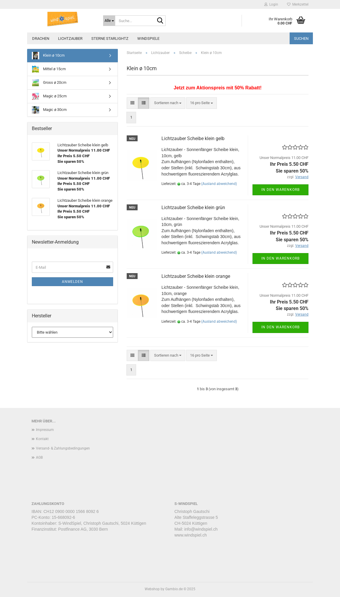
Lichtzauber (70, 38)
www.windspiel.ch (190, 535)
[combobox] (167, 103)
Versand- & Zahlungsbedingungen (63, 448)
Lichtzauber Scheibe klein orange (195, 276)
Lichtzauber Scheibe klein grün (193, 207)
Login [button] (271, 4)
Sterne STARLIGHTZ (109, 38)
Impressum (45, 430)
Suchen (301, 38)
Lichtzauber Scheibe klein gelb (193, 138)
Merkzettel (297, 4)
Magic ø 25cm (49, 96)
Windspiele (148, 38)
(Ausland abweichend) (219, 184)
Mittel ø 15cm (49, 69)
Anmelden (72, 282)
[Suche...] (109, 20)
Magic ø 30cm (49, 110)
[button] (132, 103)
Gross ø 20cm (49, 82)
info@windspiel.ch (200, 529)
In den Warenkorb (280, 190)
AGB (39, 457)
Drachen (40, 38)
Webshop (152, 589)
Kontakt (42, 439)
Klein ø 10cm (48, 55)
